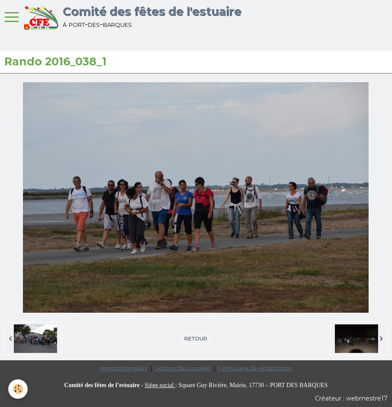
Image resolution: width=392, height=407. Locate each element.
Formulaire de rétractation (255, 368)
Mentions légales (123, 368)
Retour (195, 338)
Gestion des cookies (182, 368)
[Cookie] (18, 389)
